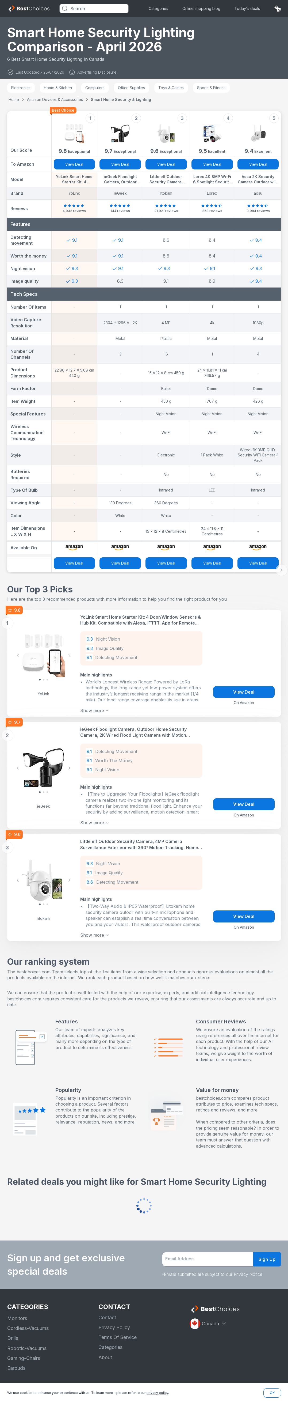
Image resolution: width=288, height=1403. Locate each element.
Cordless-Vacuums (28, 1322)
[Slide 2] (47, 679)
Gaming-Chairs (23, 1352)
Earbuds (16, 1362)
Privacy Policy (114, 1321)
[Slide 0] (40, 679)
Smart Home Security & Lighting (121, 99)
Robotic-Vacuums (27, 1342)
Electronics (20, 87)
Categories (158, 8)
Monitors (17, 1312)
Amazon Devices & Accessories (55, 99)
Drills (12, 1332)
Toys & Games (171, 87)
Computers (95, 87)
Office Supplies (131, 87)
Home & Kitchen (58, 87)
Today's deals (247, 8)
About (105, 1351)
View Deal (74, 164)
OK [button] (272, 1393)
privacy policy (157, 1393)
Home (14, 99)
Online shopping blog (201, 8)
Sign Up (267, 1253)
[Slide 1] (43, 679)
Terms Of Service (117, 1331)
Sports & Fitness (211, 87)
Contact (107, 1311)
